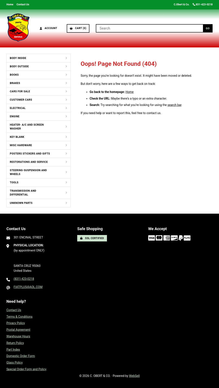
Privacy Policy (15, 323)
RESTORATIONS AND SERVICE (29, 161)
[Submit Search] (208, 28)
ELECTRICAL (18, 108)
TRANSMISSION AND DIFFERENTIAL (23, 192)
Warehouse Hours (18, 336)
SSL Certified (92, 238)
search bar (174, 105)
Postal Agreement (18, 329)
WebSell (134, 376)
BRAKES (15, 83)
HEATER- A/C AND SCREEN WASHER (27, 126)
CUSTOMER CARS (21, 99)
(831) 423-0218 (24, 279)
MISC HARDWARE (21, 145)
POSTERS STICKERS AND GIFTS (30, 153)
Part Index (13, 349)
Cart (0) (78, 28)
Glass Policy (14, 362)
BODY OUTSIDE (19, 66)
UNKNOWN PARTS (21, 202)
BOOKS (14, 74)
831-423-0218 (203, 4)
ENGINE (14, 116)
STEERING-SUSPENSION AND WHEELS (28, 172)
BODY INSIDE (18, 58)
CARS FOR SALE (20, 91)
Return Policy (15, 343)
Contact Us (22, 4)
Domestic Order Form (20, 356)
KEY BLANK (17, 136)
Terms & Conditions (19, 316)
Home (9, 4)
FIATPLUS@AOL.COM (28, 287)
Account (48, 28)
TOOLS (14, 182)
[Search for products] (149, 28)
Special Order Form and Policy (26, 369)
